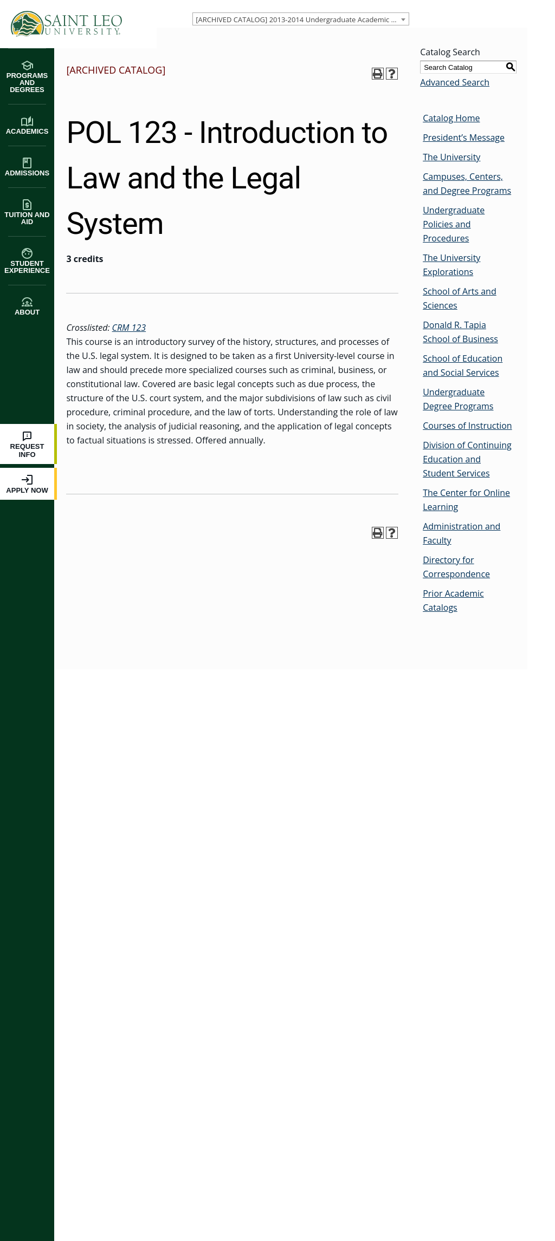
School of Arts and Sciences (458, 298)
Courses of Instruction (466, 426)
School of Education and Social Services (461, 365)
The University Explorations (450, 265)
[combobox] (299, 18)
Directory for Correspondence (455, 567)
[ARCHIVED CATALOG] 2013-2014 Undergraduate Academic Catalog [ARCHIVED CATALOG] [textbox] (301, 19)
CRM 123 (128, 328)
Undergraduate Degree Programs (457, 399)
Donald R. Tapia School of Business (459, 332)
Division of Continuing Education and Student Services (466, 459)
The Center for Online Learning (465, 500)
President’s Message (463, 137)
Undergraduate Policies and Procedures (452, 224)
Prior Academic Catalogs (452, 600)
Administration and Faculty (460, 533)
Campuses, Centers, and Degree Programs (466, 184)
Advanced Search (453, 82)
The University (450, 157)
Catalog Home (450, 118)
